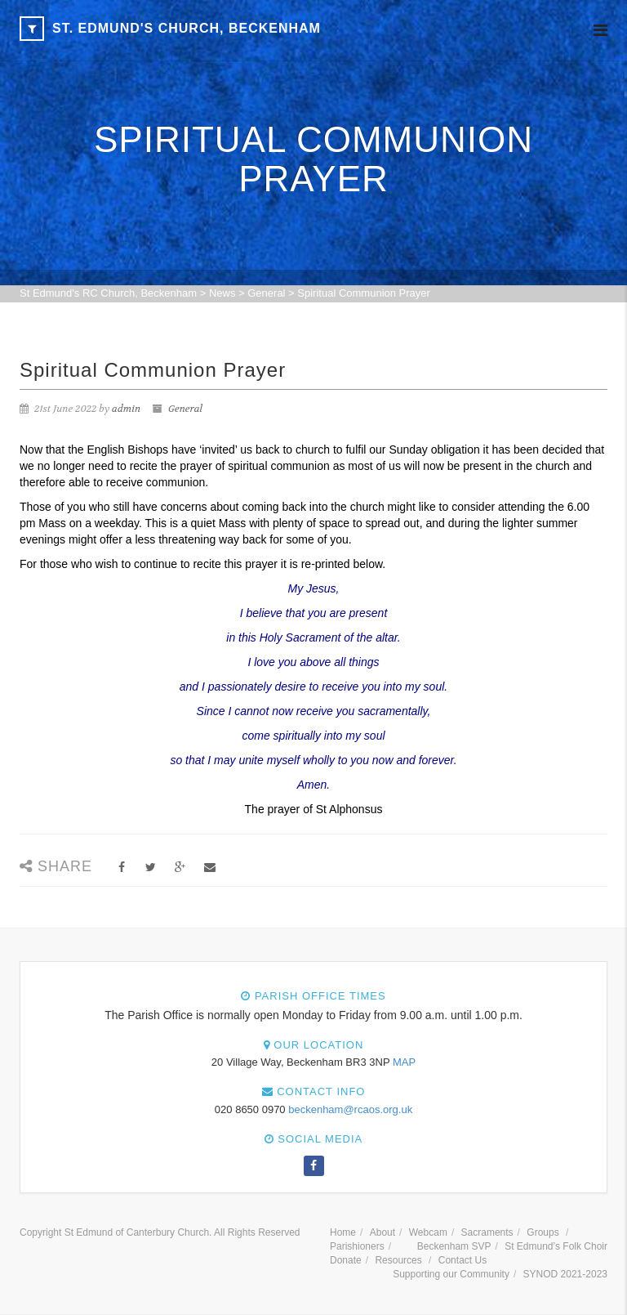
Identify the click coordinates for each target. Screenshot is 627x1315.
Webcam (428, 1232)
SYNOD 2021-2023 (565, 1274)
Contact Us (462, 1260)
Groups (542, 1232)
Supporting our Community (451, 1274)
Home (343, 1232)
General (185, 408)
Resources (398, 1260)
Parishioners (357, 1246)
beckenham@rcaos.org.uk (350, 1109)
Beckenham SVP (454, 1246)
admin (126, 408)
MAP (404, 1062)
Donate (346, 1260)
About (382, 1232)
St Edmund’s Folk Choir (556, 1246)
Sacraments (487, 1232)
